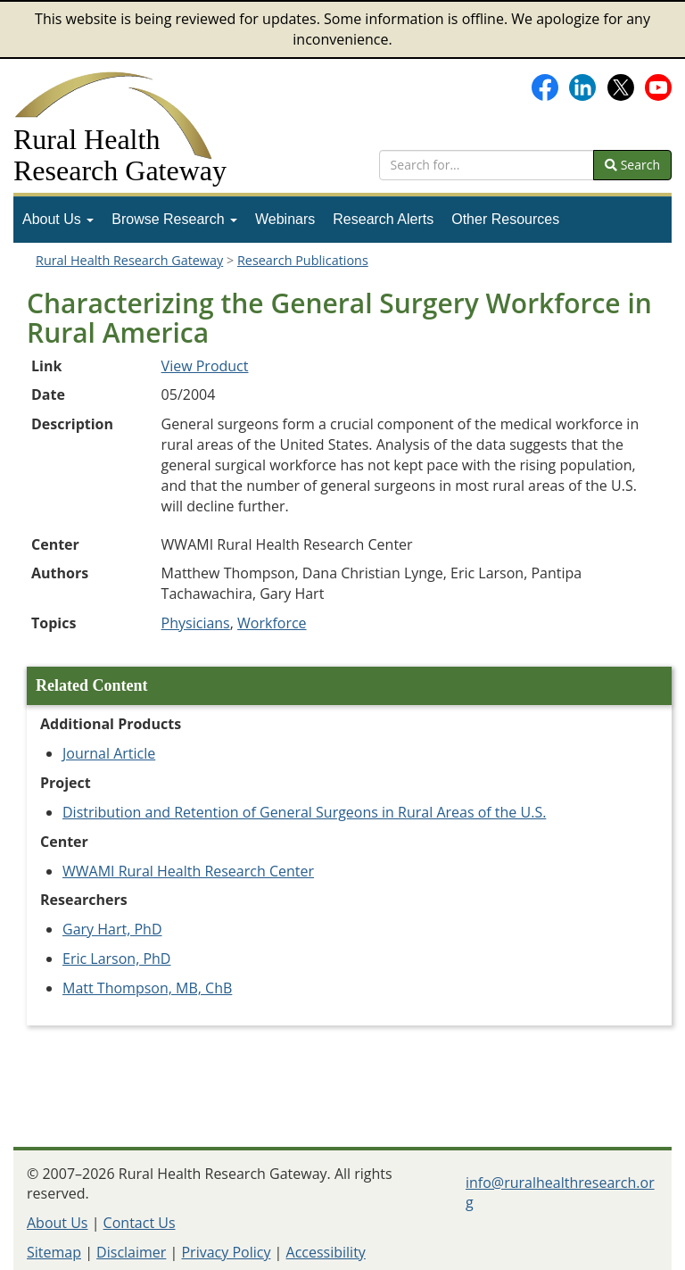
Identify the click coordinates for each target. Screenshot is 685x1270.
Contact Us (139, 1223)
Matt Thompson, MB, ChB (147, 988)
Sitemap (54, 1252)
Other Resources (505, 219)
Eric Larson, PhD (116, 958)
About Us (58, 219)
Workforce (272, 623)
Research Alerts (383, 219)
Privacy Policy (225, 1252)
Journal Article (108, 753)
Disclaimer (131, 1252)
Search (632, 164)
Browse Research (174, 219)
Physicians (195, 623)
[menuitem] (58, 219)
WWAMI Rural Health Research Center (188, 871)
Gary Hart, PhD (112, 929)
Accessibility (326, 1252)
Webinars (285, 219)
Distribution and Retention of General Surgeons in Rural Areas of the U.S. (304, 812)
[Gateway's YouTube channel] (658, 85)
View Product (205, 366)
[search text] (486, 165)
